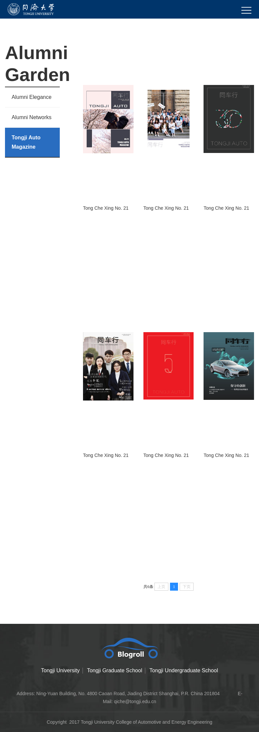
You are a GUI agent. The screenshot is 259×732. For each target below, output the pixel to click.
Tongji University (60, 670)
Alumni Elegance (31, 97)
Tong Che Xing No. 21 (106, 208)
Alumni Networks (31, 117)
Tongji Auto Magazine (26, 142)
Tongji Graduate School (114, 670)
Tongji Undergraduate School (183, 670)
